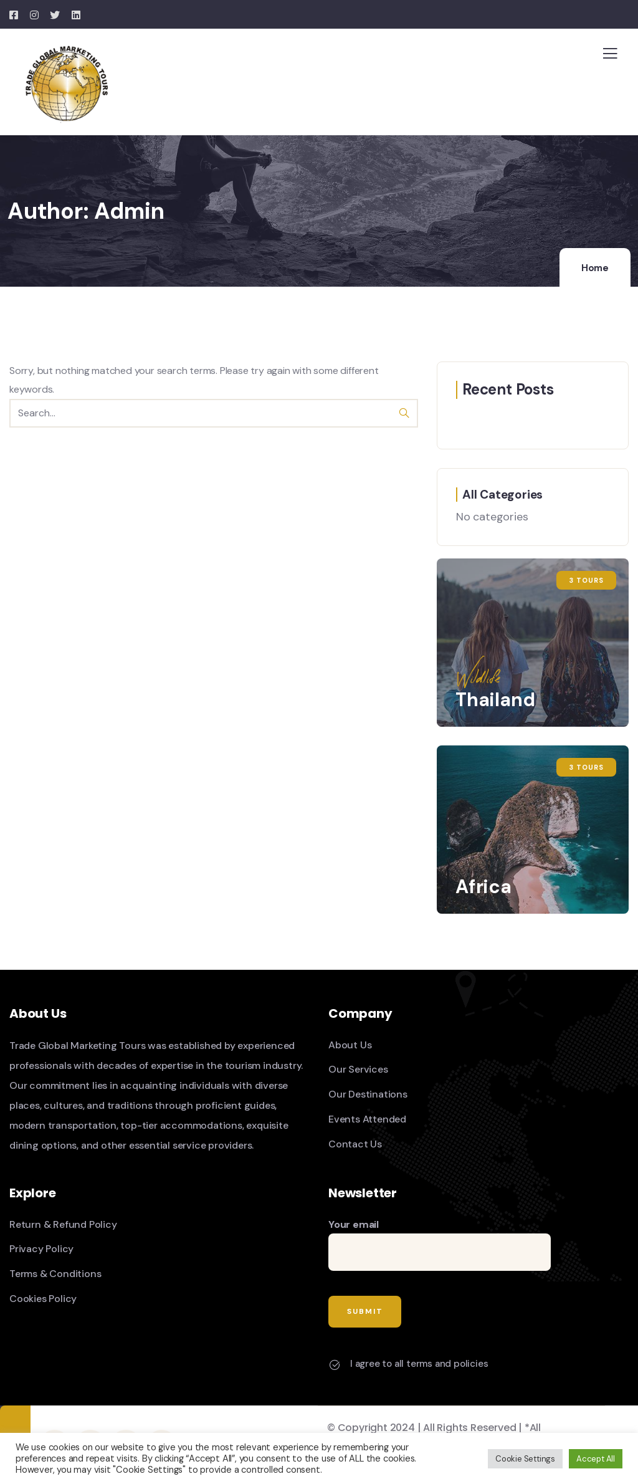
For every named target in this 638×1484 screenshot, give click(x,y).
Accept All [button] (595, 1458)
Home (595, 268)
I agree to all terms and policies (419, 1363)
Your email (439, 1244)
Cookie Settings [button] (525, 1458)
